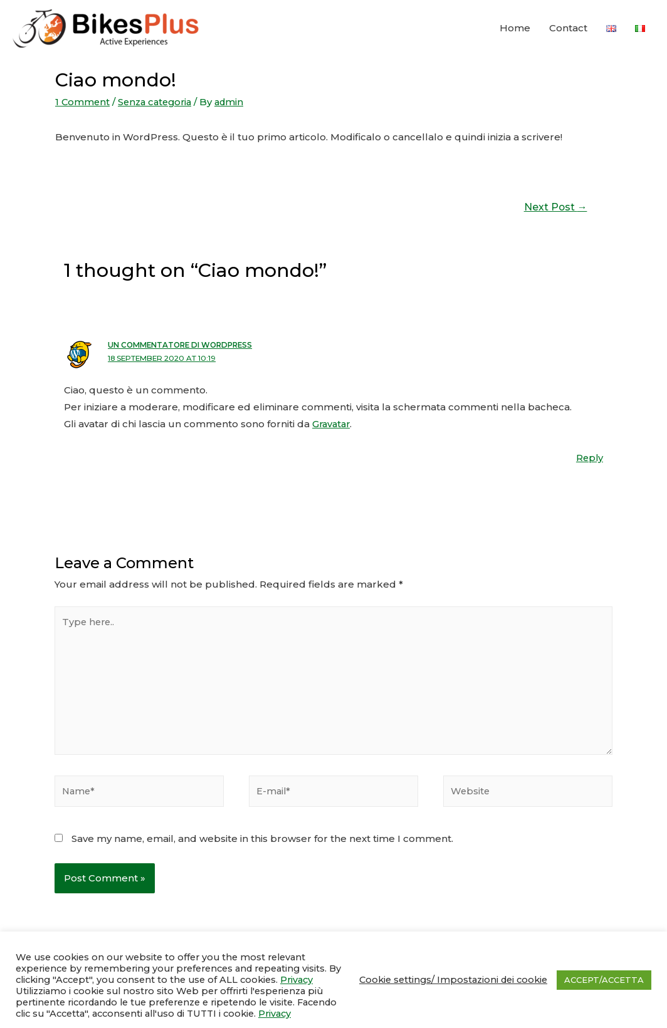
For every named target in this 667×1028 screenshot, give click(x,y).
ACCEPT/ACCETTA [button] (604, 980)
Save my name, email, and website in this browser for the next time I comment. (262, 839)
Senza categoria (158, 102)
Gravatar (332, 422)
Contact (568, 28)
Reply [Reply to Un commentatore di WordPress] (589, 456)
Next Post (555, 206)
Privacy (296, 979)
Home (515, 28)
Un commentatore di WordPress (184, 345)
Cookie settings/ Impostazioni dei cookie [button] (453, 979)
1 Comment (83, 102)
